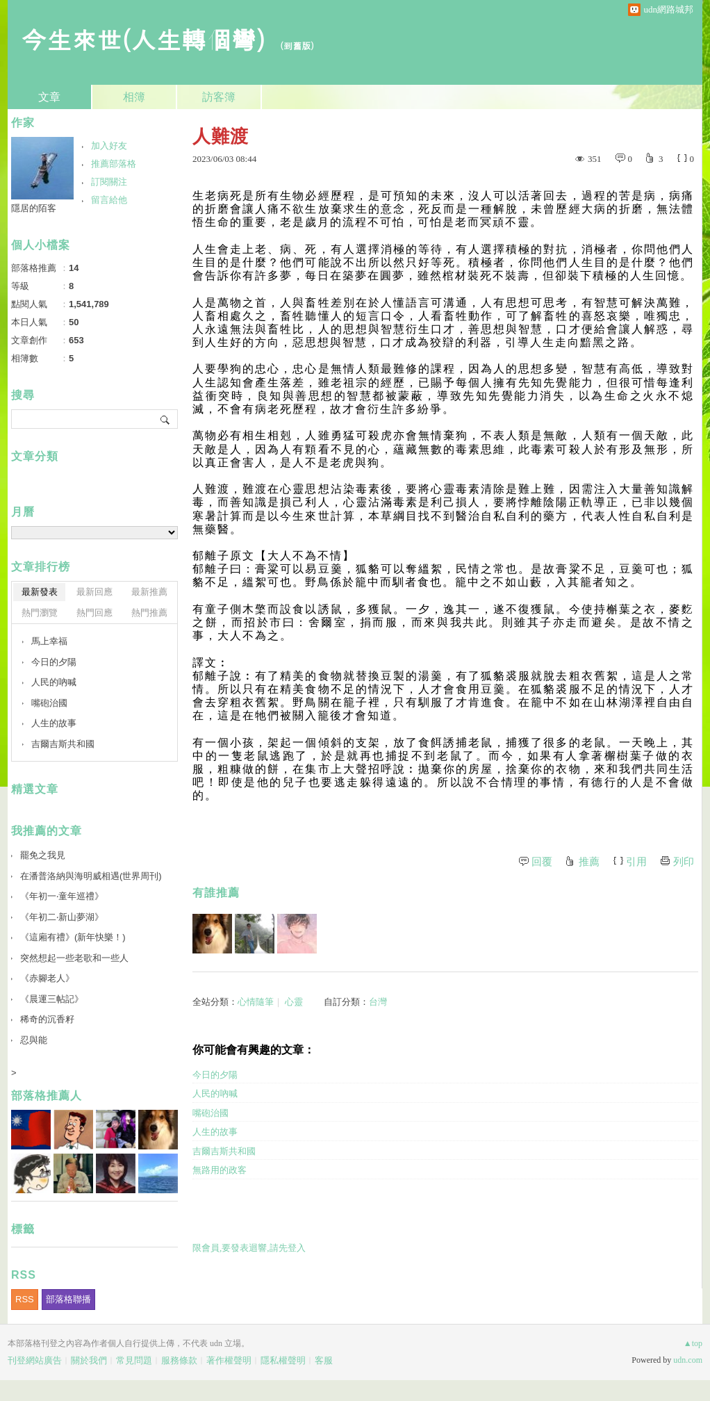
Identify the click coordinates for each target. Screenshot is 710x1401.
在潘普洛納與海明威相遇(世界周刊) (91, 876)
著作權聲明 (228, 1360)
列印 (683, 861)
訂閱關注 (109, 182)
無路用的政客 (219, 1170)
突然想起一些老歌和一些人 (74, 958)
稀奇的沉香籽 (47, 1019)
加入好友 (109, 145)
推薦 (589, 861)
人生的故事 (215, 1131)
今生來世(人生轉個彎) (143, 38)
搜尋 (166, 419)
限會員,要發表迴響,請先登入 (249, 1248)
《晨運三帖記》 (51, 999)
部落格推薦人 (46, 1095)
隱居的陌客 (33, 208)
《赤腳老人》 (47, 978)
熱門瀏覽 (40, 612)
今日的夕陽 (215, 1075)
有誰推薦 (216, 893)
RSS (24, 1299)
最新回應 (94, 592)
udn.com (687, 1360)
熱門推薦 (149, 612)
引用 (636, 861)
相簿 (134, 97)
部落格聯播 (68, 1299)
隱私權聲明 (283, 1360)
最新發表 (40, 592)
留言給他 (109, 200)
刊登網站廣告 (35, 1360)
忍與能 (33, 1040)
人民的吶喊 (215, 1093)
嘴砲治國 (210, 1113)
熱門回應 (94, 612)
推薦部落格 (113, 163)
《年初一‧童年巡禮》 (62, 896)
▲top (693, 1343)
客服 (324, 1360)
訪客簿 (219, 97)
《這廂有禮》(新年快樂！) (73, 937)
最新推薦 (149, 592)
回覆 (541, 861)
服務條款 (179, 1360)
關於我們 (89, 1360)
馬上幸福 (49, 641)
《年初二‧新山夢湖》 (62, 917)
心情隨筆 (256, 1002)
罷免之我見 (42, 855)
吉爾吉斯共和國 (224, 1151)
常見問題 (134, 1360)
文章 (49, 97)
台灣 (378, 1002)
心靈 (294, 1002)
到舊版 (297, 45)
